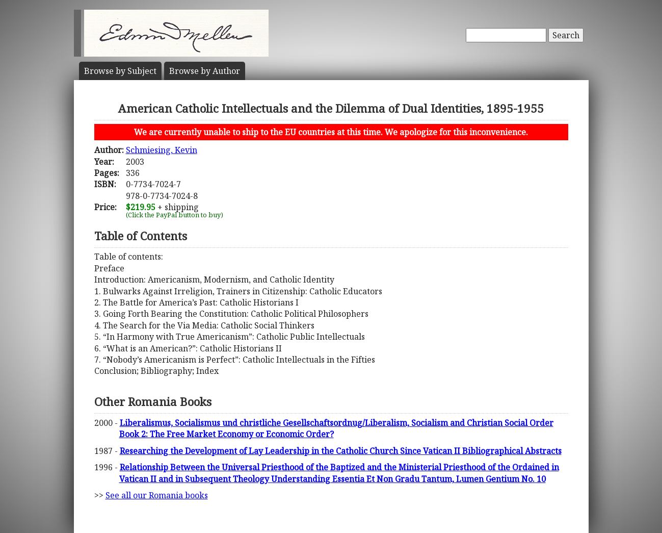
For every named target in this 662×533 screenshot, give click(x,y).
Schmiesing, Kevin (161, 150)
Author (204, 71)
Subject (120, 71)
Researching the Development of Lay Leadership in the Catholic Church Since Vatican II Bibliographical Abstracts (341, 450)
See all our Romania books (156, 495)
